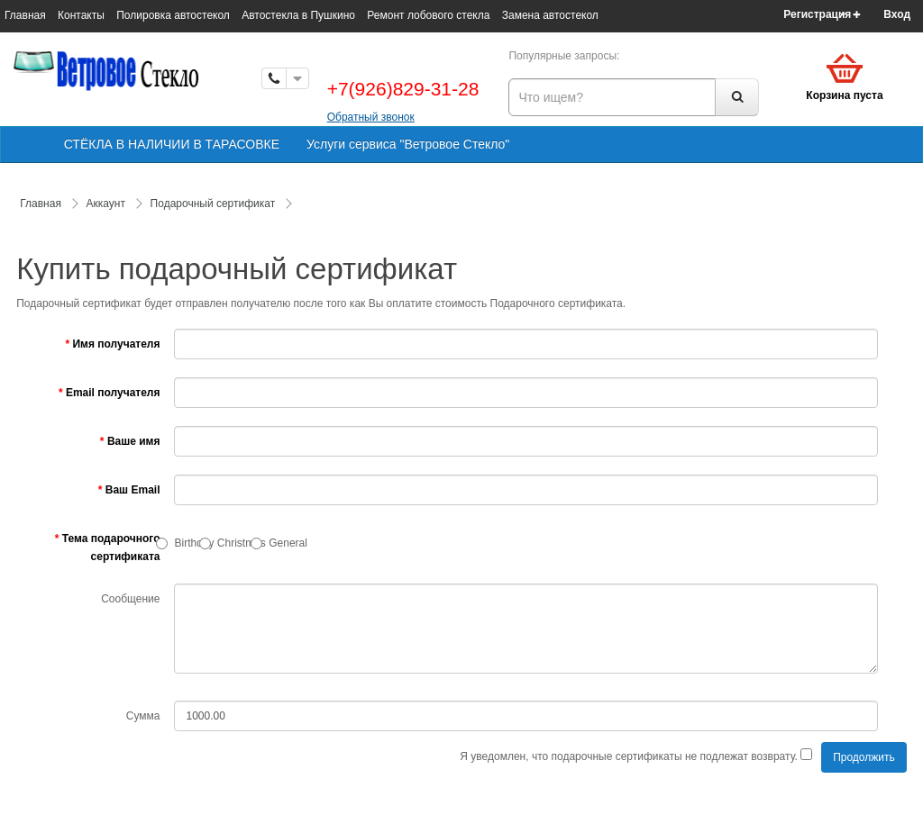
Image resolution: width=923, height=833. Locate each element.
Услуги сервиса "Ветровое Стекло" (407, 144)
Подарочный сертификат (213, 203)
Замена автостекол (550, 15)
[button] (903, 14)
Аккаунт (106, 203)
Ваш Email (132, 490)
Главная (25, 15)
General (288, 543)
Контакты (81, 15)
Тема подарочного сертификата (111, 547)
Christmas (241, 543)
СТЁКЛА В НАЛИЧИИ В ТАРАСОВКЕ (171, 144)
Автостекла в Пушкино (298, 15)
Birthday (194, 543)
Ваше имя (133, 441)
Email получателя (113, 392)
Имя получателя (116, 344)
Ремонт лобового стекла (428, 15)
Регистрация (817, 14)
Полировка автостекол (173, 15)
